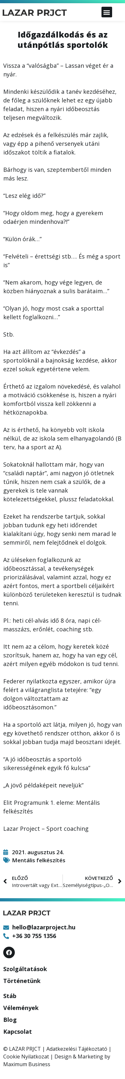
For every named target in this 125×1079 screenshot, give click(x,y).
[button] (106, 12)
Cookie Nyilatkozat (26, 1056)
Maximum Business (26, 1064)
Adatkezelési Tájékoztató (76, 1048)
